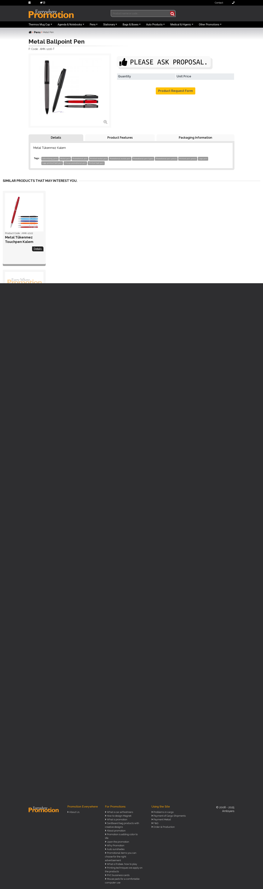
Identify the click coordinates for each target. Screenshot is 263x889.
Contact (224, 2)
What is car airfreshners (119, 812)
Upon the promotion (117, 841)
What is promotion (116, 819)
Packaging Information (195, 137)
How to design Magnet (118, 815)
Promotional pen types (143, 159)
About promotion (116, 830)
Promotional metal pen (120, 159)
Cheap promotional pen (75, 163)
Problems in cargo (163, 812)
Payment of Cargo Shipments (169, 815)
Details (56, 137)
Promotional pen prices (166, 159)
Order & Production (164, 827)
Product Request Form (175, 91)
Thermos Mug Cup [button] (39, 24)
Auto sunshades (115, 849)
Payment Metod (162, 819)
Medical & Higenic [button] (180, 24)
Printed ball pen (96, 163)
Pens (37, 32)
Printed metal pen (98, 159)
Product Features (120, 137)
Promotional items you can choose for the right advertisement (120, 857)
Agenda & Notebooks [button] (70, 24)
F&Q (155, 823)
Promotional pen (80, 159)
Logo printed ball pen (52, 163)
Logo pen (203, 159)
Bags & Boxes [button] (130, 24)
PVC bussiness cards (117, 875)
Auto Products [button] (154, 24)
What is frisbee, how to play (121, 864)
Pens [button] (93, 24)
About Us (74, 812)
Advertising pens (50, 159)
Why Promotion (115, 845)
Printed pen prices (187, 159)
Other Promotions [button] (209, 24)
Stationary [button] (109, 24)
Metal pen (65, 159)
